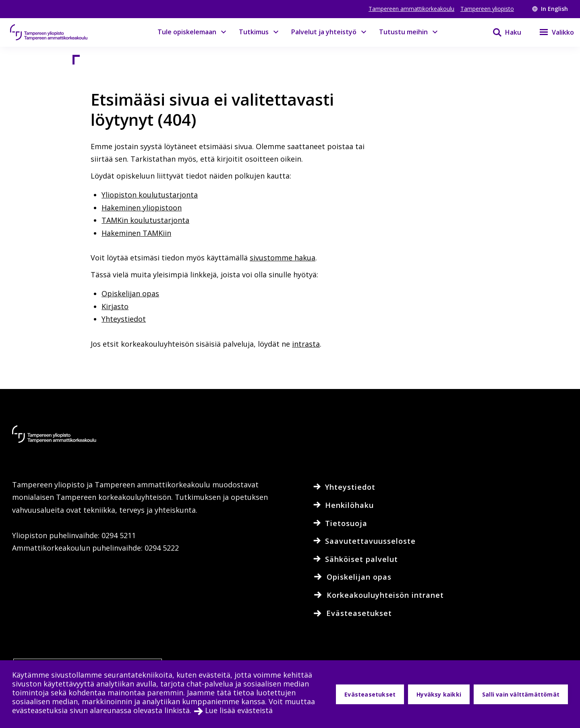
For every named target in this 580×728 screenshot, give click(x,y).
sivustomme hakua (282, 257)
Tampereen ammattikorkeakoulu (411, 8)
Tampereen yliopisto (487, 8)
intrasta (306, 344)
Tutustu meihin (403, 31)
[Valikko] (551, 32)
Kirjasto (115, 306)
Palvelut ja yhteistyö (323, 31)
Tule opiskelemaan (186, 31)
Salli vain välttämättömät (520, 694)
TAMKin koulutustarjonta (145, 220)
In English (550, 8)
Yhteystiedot (124, 319)
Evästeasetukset (370, 694)
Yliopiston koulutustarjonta (150, 195)
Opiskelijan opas (130, 293)
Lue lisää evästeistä (239, 710)
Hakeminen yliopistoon (142, 207)
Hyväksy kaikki (438, 694)
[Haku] (502, 32)
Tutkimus (254, 31)
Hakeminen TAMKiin (136, 233)
